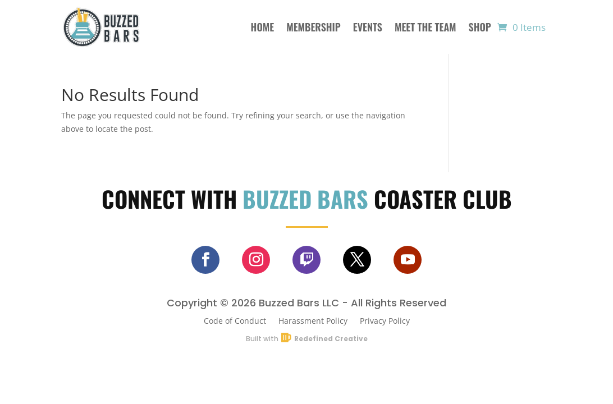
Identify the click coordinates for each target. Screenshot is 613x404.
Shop (480, 27)
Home (263, 27)
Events (367, 27)
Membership (313, 27)
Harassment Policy (312, 320)
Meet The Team (425, 27)
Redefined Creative (331, 338)
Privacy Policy (385, 320)
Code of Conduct (235, 320)
